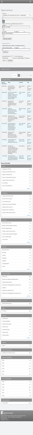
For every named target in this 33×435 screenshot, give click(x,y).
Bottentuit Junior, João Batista (8, 209)
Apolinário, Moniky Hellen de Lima (8, 171)
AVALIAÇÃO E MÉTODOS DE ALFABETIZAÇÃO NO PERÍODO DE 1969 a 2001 (12, 104)
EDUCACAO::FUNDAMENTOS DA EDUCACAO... (12, 293)
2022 (3, 368)
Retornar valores (7, 38)
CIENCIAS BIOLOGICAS (7, 282)
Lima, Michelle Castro (6, 201)
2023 (3, 365)
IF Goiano (4, 310)
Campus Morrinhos (6, 329)
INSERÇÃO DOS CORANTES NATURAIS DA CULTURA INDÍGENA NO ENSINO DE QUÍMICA (13, 119)
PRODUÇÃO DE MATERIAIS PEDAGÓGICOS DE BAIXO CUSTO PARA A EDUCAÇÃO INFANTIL (12, 135)
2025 (3, 360)
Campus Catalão (5, 335)
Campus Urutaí (5, 332)
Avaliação (4, 260)
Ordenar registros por (19, 56)
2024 (3, 363)
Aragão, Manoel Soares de (7, 207)
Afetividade (4, 258)
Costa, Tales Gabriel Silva (7, 185)
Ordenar (15, 58)
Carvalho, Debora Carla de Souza (8, 212)
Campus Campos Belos (6, 324)
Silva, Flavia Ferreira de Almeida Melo (21, 157)
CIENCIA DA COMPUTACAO (8, 290)
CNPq (3, 345)
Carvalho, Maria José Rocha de (8, 180)
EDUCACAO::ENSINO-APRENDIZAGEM (10, 279)
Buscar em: (4, 13)
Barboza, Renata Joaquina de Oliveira (9, 225)
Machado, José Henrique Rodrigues (9, 204)
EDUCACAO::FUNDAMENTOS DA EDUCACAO (11, 285)
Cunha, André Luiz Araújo (7, 198)
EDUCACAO (4, 276)
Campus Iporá (5, 318)
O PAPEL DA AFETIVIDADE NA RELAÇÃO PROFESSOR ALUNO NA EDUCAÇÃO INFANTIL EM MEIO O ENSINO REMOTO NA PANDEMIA (13, 149)
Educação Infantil (5, 249)
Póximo (30, 75)
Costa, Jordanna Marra (6, 236)
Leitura (3, 266)
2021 (3, 392)
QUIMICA (4, 287)
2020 (3, 371)
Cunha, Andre (5, 239)
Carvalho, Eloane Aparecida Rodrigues (9, 233)
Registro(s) (27, 58)
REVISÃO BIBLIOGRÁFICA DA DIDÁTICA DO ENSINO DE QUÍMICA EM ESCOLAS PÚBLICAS (12, 111)
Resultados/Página (6, 56)
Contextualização (5, 263)
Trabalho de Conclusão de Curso (8, 352)
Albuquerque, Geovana (6, 169)
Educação (4, 252)
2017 (3, 374)
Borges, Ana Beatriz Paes (7, 174)
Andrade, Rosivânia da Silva (7, 196)
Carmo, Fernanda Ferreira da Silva (9, 177)
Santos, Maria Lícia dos (6, 222)
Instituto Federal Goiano (6, 303)
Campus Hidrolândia (6, 321)
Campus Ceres (5, 326)
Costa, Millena (21, 146)
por (2, 16)
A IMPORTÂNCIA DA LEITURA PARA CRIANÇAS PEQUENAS (12, 141)
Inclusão (3, 255)
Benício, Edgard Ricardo (7, 228)
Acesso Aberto (5, 402)
